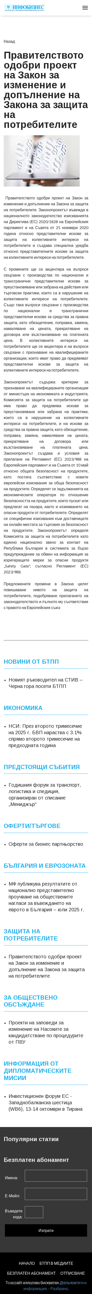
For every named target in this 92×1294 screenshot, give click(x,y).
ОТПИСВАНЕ (72, 1273)
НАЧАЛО (27, 1263)
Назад (9, 41)
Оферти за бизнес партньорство (46, 844)
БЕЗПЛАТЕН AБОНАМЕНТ (31, 1273)
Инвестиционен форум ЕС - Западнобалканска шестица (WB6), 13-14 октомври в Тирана (45, 1102)
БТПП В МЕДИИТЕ (56, 1263)
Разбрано (59, 1288)
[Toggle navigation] (85, 8)
